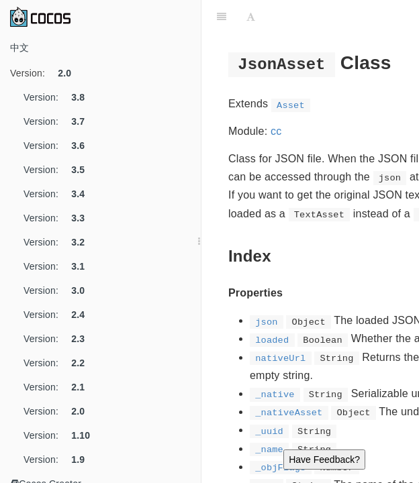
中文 (19, 47)
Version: (45, 73)
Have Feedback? (324, 459)
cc (276, 131)
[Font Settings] (250, 17)
